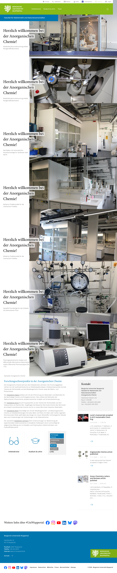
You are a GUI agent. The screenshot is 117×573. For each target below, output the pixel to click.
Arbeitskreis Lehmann (21, 421)
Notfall (77, 1)
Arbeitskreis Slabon (13, 395)
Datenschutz (42, 567)
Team (60, 9)
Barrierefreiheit (64, 567)
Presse (57, 567)
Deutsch (100, 1)
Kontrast (47, 1)
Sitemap (73, 567)
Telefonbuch (58, 1)
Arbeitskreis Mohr (13, 411)
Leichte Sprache (88, 1)
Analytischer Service (55, 441)
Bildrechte (50, 567)
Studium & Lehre (49, 9)
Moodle (53, 446)
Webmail (68, 1)
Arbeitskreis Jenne (13, 403)
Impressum (33, 567)
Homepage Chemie (54, 436)
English (109, 1)
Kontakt (7, 556)
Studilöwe (54, 449)
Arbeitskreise (36, 9)
